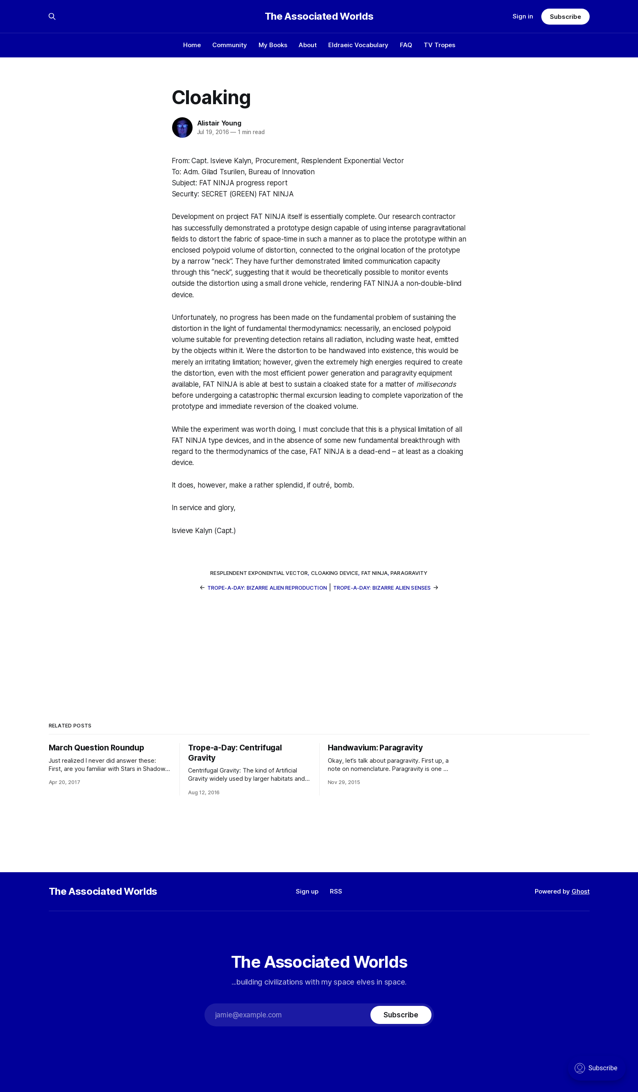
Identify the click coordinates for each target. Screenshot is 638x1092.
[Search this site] (52, 16)
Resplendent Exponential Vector (259, 573)
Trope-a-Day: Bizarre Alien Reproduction (267, 587)
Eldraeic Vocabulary (358, 45)
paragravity (409, 573)
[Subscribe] (400, 1015)
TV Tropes (439, 45)
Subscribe (565, 17)
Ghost (581, 891)
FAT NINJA (374, 573)
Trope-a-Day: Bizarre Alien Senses (382, 587)
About (308, 45)
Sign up (307, 891)
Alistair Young (219, 123)
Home (192, 45)
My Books (273, 45)
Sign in (523, 16)
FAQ (406, 45)
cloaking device (335, 573)
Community (229, 45)
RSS (336, 891)
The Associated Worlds (319, 16)
